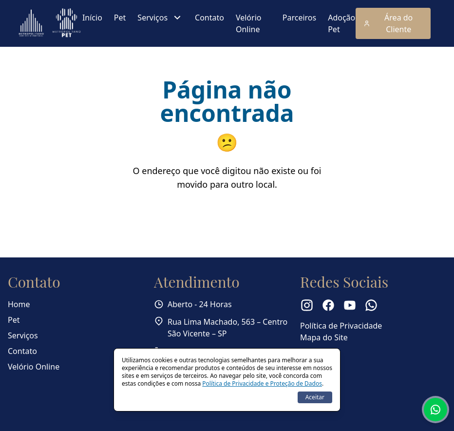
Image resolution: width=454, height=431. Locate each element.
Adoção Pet (341, 23)
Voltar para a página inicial (227, 216)
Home (19, 304)
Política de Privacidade (341, 325)
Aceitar (314, 397)
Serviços (160, 17)
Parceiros (299, 17)
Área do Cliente (388, 23)
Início (92, 17)
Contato (209, 17)
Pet (120, 17)
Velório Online (249, 23)
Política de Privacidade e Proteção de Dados (262, 383)
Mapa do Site (324, 337)
